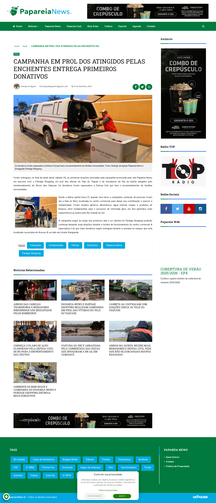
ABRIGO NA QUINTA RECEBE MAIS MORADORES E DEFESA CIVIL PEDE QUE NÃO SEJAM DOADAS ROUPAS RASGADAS (130, 350)
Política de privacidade (108, 490)
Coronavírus (124, 459)
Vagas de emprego (90, 467)
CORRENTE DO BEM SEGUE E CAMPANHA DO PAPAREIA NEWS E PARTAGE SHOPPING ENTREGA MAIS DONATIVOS (35, 391)
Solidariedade (56, 245)
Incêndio (18, 475)
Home (17, 26)
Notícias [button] (33, 26)
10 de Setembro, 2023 (82, 86)
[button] (203, 26)
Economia (67, 467)
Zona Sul (50, 475)
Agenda (137, 26)
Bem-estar (93, 26)
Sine (110, 467)
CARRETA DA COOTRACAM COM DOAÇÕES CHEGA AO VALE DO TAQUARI (128, 307)
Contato (151, 26)
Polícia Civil (48, 467)
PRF (16, 467)
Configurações (94, 496)
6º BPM (67, 475)
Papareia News (53, 26)
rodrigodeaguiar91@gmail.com (54, 86)
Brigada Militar (70, 459)
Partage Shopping (31, 253)
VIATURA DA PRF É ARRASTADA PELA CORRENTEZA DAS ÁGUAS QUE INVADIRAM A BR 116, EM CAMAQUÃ (80, 350)
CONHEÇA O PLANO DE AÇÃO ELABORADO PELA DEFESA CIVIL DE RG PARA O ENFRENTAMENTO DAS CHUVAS (33, 350)
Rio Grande (19, 459)
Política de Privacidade (177, 466)
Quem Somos (172, 457)
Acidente (143, 459)
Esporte (122, 26)
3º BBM (30, 467)
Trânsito (90, 459)
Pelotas (106, 459)
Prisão (147, 467)
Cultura (108, 26)
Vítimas (75, 245)
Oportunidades (128, 467)
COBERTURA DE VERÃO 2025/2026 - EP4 (180, 271)
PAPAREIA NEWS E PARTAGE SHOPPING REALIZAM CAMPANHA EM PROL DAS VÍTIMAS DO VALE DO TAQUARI (82, 309)
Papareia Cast (74, 26)
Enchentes (92, 245)
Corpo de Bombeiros (44, 459)
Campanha (35, 245)
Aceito (122, 496)
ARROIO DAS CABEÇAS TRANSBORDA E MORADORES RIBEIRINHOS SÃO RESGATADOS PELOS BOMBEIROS (33, 309)
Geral (25, 46)
